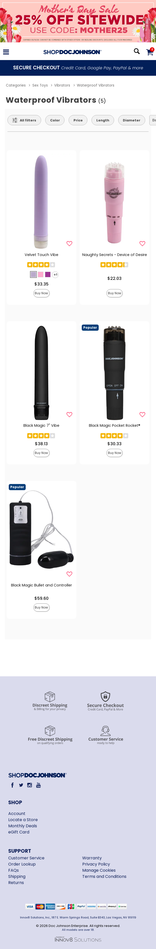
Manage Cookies (99, 870)
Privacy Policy (96, 864)
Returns (16, 883)
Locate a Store (23, 820)
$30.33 (114, 444)
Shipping (16, 876)
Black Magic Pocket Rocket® (114, 425)
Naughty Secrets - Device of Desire (114, 254)
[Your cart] (149, 52)
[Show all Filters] (24, 120)
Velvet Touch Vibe (41, 254)
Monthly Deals (22, 826)
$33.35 (41, 284)
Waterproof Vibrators (95, 85)
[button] (33, 274)
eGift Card (18, 832)
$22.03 (114, 278)
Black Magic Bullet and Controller (41, 585)
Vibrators (62, 85)
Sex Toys (40, 85)
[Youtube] (38, 785)
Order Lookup (22, 864)
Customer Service (26, 858)
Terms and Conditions (104, 876)
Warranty (92, 858)
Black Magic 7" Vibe (41, 425)
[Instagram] (29, 785)
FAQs (13, 870)
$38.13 (41, 444)
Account (16, 814)
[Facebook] (12, 785)
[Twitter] (21, 785)
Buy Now (41, 293)
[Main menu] (6, 53)
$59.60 (41, 598)
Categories (16, 85)
